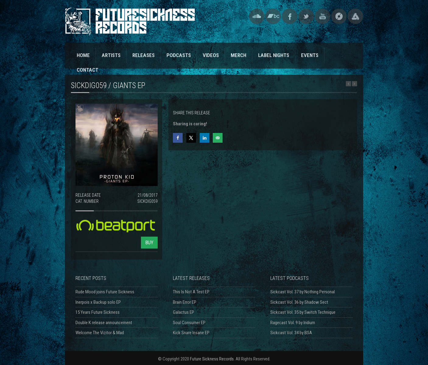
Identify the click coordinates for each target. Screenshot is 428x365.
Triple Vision (355, 16)
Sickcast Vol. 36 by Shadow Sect (299, 302)
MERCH (238, 55)
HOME (83, 55)
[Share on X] (191, 138)
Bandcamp (273, 16)
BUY (149, 242)
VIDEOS (211, 55)
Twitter (306, 16)
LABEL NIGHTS (273, 55)
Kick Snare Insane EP (191, 332)
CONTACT (87, 70)
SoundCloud (257, 16)
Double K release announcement (103, 322)
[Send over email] (218, 138)
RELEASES (143, 55)
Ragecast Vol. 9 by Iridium (292, 322)
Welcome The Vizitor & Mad (99, 332)
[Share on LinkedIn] (204, 138)
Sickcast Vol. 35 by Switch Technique (302, 312)
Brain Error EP (184, 302)
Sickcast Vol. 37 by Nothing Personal (302, 292)
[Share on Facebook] (178, 138)
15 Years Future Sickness (97, 312)
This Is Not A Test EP (191, 292)
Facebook (289, 16)
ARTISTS (111, 55)
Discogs (339, 16)
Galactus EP (183, 312)
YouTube (322, 16)
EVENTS (309, 55)
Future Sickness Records (212, 359)
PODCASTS (179, 55)
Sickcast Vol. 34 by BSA (291, 332)
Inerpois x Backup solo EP (98, 302)
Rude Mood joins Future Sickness (104, 292)
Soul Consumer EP (189, 322)
